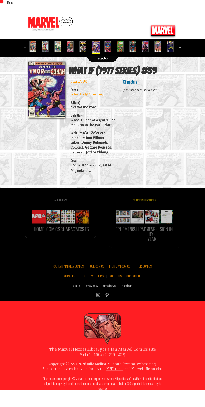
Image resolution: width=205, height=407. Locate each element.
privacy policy (92, 294)
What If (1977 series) (87, 94)
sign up (76, 294)
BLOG (83, 285)
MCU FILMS (97, 285)
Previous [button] (25, 47)
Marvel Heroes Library (80, 358)
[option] (34, 46)
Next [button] (180, 47)
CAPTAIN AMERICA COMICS (68, 275)
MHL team (114, 378)
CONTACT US (133, 285)
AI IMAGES (69, 285)
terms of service (109, 294)
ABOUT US (116, 285)
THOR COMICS (143, 275)
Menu (10, 2)
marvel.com (127, 294)
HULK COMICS (96, 275)
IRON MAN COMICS (119, 275)
